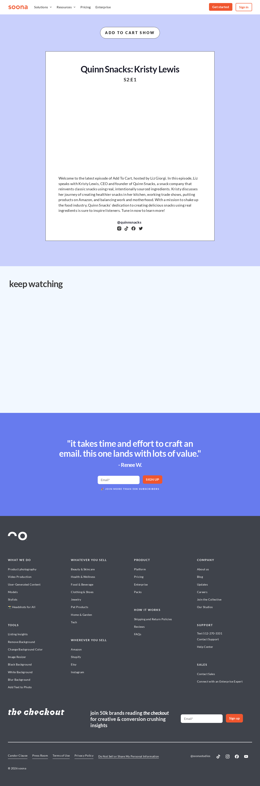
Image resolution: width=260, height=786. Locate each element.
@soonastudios (200, 756)
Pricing (85, 7)
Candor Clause (17, 755)
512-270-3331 (212, 633)
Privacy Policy (84, 755)
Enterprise (103, 7)
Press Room (40, 755)
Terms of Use (61, 755)
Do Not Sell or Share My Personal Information (128, 756)
